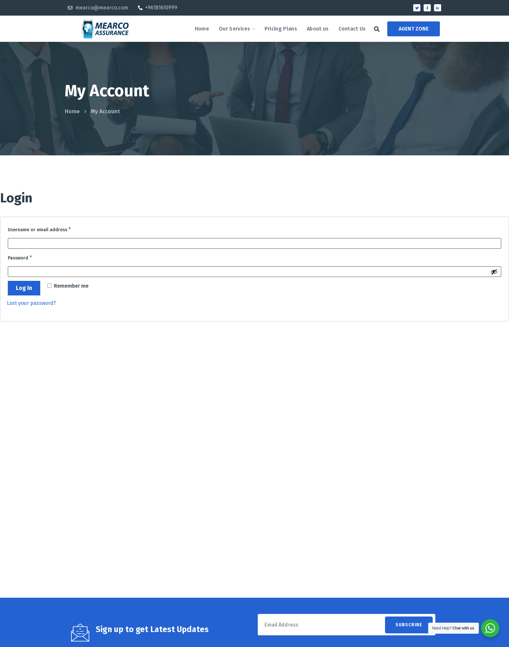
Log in (24, 288)
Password (30, 257)
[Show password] (494, 271)
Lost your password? (31, 303)
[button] (376, 29)
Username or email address (50, 228)
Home (72, 111)
